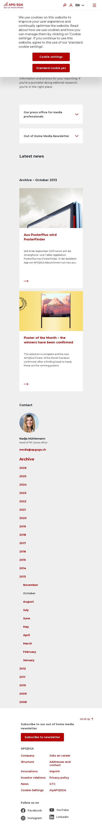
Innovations (29, 771)
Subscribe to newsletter (42, 737)
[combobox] (79, 5)
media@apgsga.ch (32, 449)
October (29, 593)
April (26, 635)
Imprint (54, 771)
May (26, 626)
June (26, 618)
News (25, 784)
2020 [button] (23, 518)
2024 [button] (23, 484)
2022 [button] (22, 501)
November (30, 585)
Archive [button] (26, 459)
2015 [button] (22, 560)
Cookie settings (51, 57)
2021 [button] (22, 509)
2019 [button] (22, 526)
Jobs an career (59, 755)
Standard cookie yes (51, 68)
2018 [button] (22, 534)
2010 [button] (22, 685)
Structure (27, 762)
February (29, 652)
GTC (52, 784)
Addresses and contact (60, 763)
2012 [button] (22, 668)
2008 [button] (23, 702)
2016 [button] (22, 551)
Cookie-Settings (32, 790)
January (28, 660)
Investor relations (33, 777)
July (26, 610)
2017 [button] (22, 543)
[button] (51, 114)
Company (27, 755)
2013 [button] (22, 576)
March (27, 643)
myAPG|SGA (57, 790)
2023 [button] (22, 493)
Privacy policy (59, 777)
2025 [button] (22, 476)
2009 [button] (23, 693)
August (28, 601)
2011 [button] (22, 677)
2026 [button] (23, 468)
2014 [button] (22, 568)
